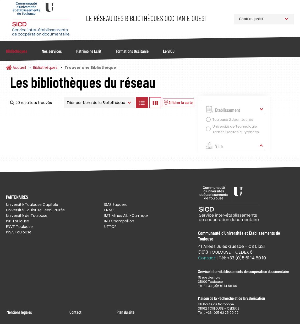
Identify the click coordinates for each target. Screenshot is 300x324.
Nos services (52, 51)
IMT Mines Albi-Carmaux (126, 215)
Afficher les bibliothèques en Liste (142, 102)
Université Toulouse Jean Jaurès (35, 210)
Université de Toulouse (26, 215)
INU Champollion (119, 221)
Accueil (19, 67)
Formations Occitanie (132, 51)
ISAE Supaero (116, 204)
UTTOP (110, 226)
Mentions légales (19, 312)
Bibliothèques (16, 51)
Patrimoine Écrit (88, 51)
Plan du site (125, 312)
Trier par (74, 102)
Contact (75, 312)
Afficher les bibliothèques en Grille (155, 102)
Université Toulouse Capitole (32, 204)
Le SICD (168, 51)
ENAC (109, 210)
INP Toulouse (17, 221)
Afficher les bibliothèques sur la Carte (178, 102)
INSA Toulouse (18, 232)
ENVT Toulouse (19, 226)
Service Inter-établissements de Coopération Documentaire (40, 19)
